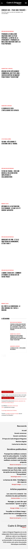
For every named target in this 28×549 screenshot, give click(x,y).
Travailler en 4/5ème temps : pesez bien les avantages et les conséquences (15, 513)
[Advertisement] (14, 374)
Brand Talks (4, 203)
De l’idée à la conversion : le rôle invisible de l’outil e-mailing (10, 308)
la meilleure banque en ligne (12, 413)
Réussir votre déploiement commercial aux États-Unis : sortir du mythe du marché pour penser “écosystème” (10, 74)
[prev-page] (2, 356)
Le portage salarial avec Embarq (9, 410)
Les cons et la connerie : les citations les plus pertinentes (16, 495)
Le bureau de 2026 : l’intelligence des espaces (10, 109)
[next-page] (5, 356)
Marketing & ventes (6, 68)
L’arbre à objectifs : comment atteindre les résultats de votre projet (11, 275)
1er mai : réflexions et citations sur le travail (9, 142)
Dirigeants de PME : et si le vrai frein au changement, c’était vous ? (10, 241)
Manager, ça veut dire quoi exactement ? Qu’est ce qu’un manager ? (16, 503)
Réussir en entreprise (7, 31)
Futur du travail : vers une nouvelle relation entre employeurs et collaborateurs (10, 174)
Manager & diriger (6, 105)
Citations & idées (6, 139)
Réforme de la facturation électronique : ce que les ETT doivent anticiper (11, 208)
